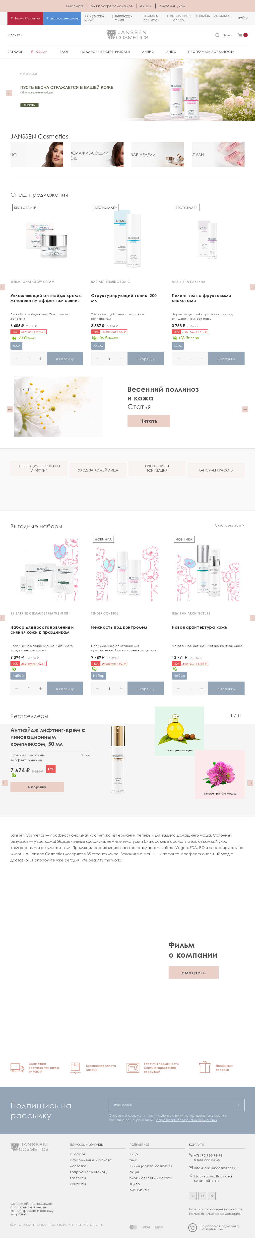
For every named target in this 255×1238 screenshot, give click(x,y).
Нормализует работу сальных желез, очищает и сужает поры (202, 316)
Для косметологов (64, 18)
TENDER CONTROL (104, 613)
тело (133, 1160)
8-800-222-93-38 (123, 18)
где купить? (139, 1190)
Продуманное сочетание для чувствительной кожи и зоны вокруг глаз (123, 648)
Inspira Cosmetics (27, 18)
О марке (77, 1154)
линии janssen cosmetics (150, 1166)
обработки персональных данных (186, 1120)
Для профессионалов (112, 6)
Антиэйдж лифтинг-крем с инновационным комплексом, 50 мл (47, 736)
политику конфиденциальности (195, 1115)
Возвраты (78, 1178)
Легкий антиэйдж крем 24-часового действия (39, 316)
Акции (146, 6)
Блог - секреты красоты (150, 1178)
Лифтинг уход (172, 6)
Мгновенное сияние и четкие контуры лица (207, 646)
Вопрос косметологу (89, 1172)
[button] (9, 93)
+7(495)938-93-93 (94, 18)
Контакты (78, 1184)
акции (134, 1172)
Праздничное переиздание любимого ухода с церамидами (41, 648)
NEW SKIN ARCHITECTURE (191, 613)
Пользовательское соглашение (214, 1214)
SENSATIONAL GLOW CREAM (32, 282)
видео (134, 1184)
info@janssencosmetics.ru (216, 1168)
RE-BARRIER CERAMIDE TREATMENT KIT (39, 613)
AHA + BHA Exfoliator (188, 282)
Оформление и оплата (91, 1160)
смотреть (194, 972)
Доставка (78, 1166)
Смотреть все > (230, 525)
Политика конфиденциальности (215, 1209)
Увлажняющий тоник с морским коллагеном (117, 316)
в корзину (37, 787)
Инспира (74, 6)
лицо (133, 1154)
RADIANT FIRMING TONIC (110, 282)
